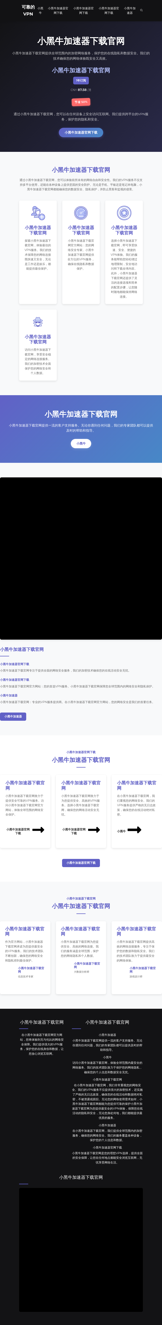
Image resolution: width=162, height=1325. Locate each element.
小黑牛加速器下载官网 (42, 1024)
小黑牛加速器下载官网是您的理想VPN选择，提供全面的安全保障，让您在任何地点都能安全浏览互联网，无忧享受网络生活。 (107, 1160)
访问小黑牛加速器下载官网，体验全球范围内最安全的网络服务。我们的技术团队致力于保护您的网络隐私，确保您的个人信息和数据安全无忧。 (107, 1069)
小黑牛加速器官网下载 (81, 132)
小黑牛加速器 (13, 718)
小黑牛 (81, 445)
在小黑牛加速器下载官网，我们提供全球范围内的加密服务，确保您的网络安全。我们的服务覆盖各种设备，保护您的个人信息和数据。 (107, 1137)
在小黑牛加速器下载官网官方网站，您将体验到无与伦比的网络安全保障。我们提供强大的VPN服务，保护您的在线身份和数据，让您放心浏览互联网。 (42, 1046)
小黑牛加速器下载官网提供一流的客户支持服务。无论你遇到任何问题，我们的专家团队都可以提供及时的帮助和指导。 (107, 1047)
